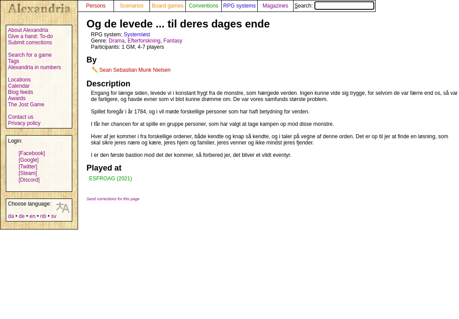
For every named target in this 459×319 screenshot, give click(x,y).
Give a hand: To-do (30, 36)
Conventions (204, 6)
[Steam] (28, 173)
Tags (13, 61)
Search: (334, 6)
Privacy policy (24, 123)
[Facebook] (32, 153)
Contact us (20, 117)
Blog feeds (20, 92)
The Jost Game (26, 104)
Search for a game (30, 55)
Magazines (275, 6)
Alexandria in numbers (34, 67)
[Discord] (29, 180)
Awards (17, 98)
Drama (117, 41)
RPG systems (239, 6)
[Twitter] (28, 166)
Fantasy (172, 41)
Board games (167, 6)
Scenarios (131, 6)
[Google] (29, 160)
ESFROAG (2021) (110, 178)
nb (43, 216)
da (11, 216)
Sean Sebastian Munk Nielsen (135, 70)
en (32, 216)
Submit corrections (30, 42)
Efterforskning (144, 41)
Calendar (19, 86)
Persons (96, 6)
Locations (19, 80)
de (21, 216)
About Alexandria (28, 30)
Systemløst (137, 34)
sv (53, 216)
